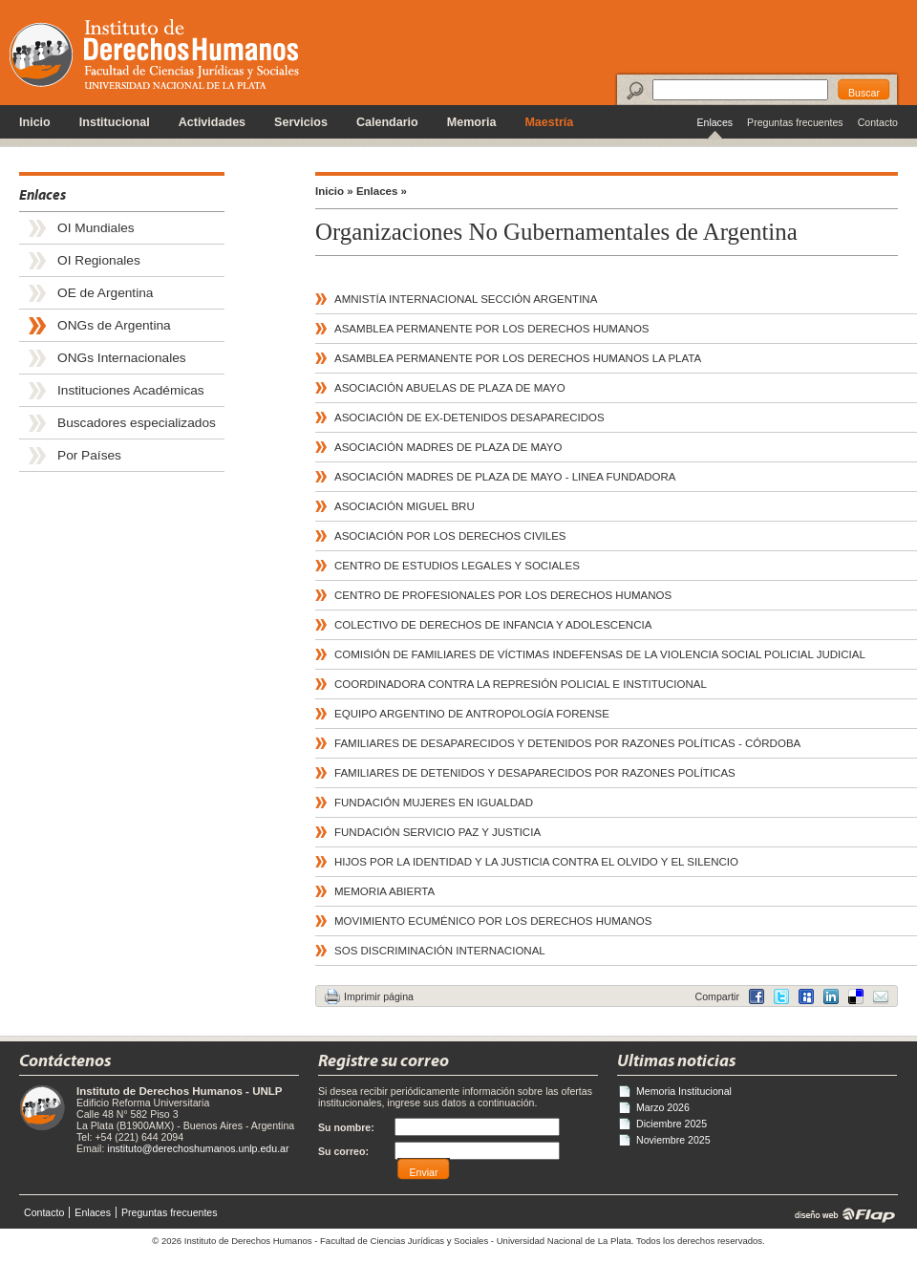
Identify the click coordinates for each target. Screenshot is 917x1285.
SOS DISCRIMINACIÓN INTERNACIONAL (439, 950)
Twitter (781, 996)
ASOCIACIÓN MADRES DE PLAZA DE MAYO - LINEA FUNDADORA (504, 476)
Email (880, 996)
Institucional (114, 122)
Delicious (831, 996)
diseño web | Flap (839, 1214)
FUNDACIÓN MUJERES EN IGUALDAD (433, 802)
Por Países (89, 455)
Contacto (878, 122)
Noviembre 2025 (673, 1140)
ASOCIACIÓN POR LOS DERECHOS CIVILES (450, 536)
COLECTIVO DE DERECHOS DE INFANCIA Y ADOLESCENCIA (492, 625)
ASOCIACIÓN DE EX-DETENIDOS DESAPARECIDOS (469, 417)
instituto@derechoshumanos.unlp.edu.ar (197, 1148)
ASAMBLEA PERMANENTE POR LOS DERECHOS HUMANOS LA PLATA (517, 358)
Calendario (387, 122)
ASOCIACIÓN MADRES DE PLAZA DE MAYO (448, 447)
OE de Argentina (105, 293)
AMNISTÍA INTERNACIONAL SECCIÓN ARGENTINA (465, 299)
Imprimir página (379, 996)
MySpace (806, 996)
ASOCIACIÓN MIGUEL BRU (404, 506)
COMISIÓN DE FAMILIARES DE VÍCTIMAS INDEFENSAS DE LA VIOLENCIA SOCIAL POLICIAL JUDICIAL (599, 654)
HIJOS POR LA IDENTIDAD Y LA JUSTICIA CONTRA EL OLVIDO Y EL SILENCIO (536, 861)
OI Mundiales (96, 228)
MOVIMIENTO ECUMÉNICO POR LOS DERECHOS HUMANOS (493, 921)
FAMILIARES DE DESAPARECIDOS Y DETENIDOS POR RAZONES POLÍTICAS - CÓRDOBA (567, 743)
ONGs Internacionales (121, 358)
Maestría (548, 122)
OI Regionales (98, 260)
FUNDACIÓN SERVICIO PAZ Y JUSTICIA (437, 832)
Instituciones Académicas (130, 390)
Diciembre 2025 (671, 1123)
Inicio (35, 122)
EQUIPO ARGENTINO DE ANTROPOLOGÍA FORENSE (471, 713)
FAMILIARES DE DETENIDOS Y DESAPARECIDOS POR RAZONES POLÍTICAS (535, 773)
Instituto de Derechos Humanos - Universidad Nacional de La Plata (154, 54)
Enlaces (714, 122)
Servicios (301, 122)
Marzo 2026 (663, 1107)
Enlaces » (381, 191)
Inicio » (334, 191)
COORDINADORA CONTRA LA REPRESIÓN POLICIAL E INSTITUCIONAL (520, 684)
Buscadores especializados (136, 423)
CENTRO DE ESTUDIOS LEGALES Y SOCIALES (457, 565)
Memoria (472, 122)
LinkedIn (856, 996)
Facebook (756, 996)
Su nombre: (346, 1127)
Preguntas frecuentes (795, 122)
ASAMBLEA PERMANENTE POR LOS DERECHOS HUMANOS (492, 328)
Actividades (212, 122)
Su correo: (343, 1151)
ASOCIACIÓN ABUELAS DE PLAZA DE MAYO (449, 388)
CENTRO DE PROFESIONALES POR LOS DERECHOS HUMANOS (503, 595)
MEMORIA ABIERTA (384, 891)
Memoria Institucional (684, 1091)
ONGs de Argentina (114, 325)
